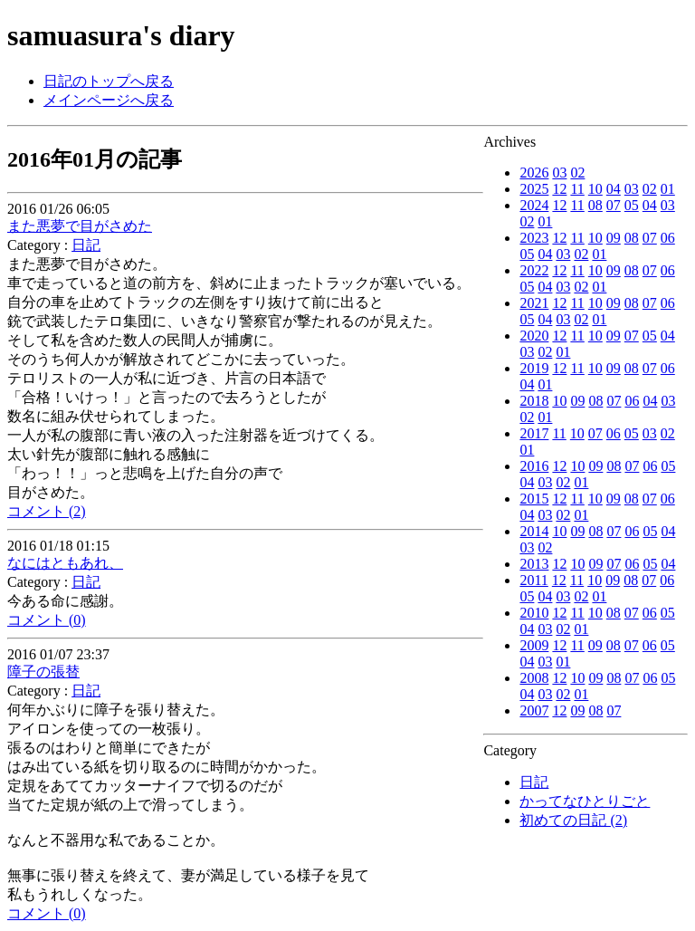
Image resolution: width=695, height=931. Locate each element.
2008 (533, 678)
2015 (533, 498)
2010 (533, 612)
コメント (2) (46, 511)
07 (613, 205)
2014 (533, 531)
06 (668, 237)
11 (577, 189)
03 (559, 172)
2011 (533, 580)
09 (613, 237)
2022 (533, 270)
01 (668, 189)
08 (595, 205)
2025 (533, 189)
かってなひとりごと (584, 801)
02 (577, 172)
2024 (533, 205)
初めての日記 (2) (573, 820)
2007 (533, 710)
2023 (533, 237)
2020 (533, 335)
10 (595, 189)
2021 (533, 303)
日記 (533, 782)
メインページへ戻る (108, 100)
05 (631, 205)
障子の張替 (43, 671)
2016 (533, 466)
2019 (533, 368)
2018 (533, 400)
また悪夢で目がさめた (79, 226)
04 (613, 189)
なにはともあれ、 (65, 563)
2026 (533, 172)
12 (559, 189)
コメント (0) (46, 620)
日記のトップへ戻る (108, 81)
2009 (533, 645)
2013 (533, 563)
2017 (533, 433)
